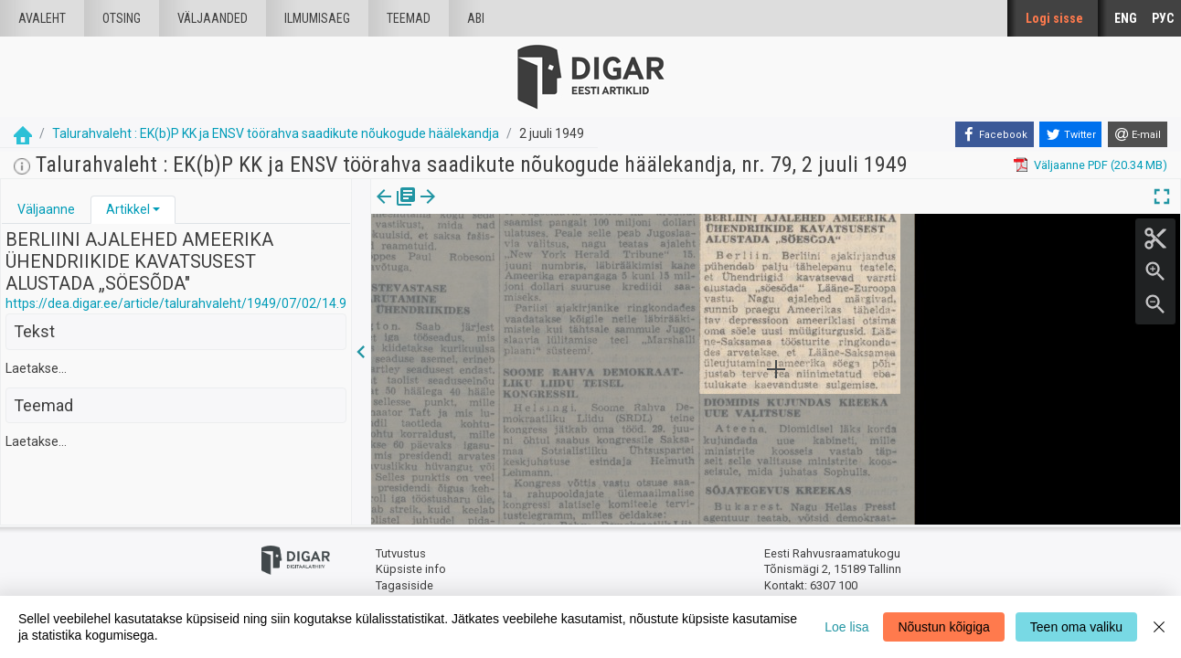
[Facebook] (994, 134)
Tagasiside (404, 585)
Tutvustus (401, 553)
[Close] (1159, 626)
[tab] (46, 210)
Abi (475, 18)
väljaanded (212, 18)
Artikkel (128, 209)
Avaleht (42, 18)
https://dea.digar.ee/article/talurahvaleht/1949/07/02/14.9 (175, 303)
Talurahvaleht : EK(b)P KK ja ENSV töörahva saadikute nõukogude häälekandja (275, 133)
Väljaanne (46, 209)
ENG (1125, 18)
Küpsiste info (411, 569)
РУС (1163, 18)
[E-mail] (1137, 134)
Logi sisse (1054, 18)
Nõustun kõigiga (943, 627)
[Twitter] (1070, 134)
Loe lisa (846, 627)
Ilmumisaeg (317, 18)
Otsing (121, 18)
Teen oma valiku (1076, 627)
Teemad (409, 18)
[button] (156, 209)
